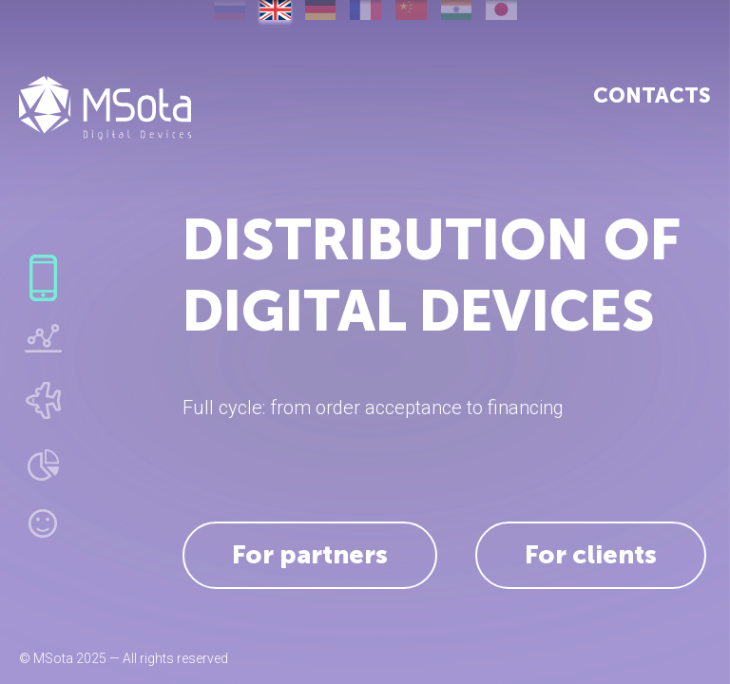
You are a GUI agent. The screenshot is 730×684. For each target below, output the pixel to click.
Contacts (652, 95)
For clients (591, 555)
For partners (310, 555)
